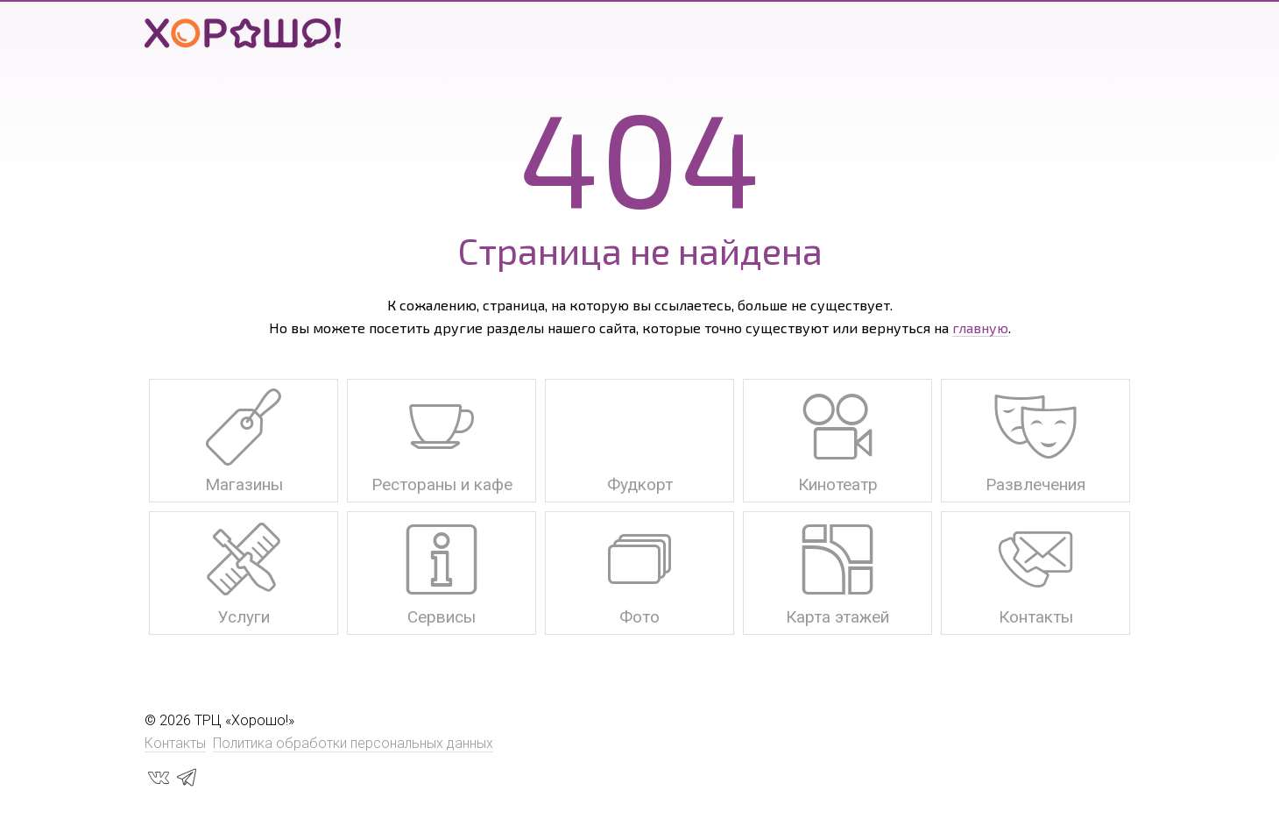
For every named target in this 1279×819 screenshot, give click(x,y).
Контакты (175, 743)
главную (980, 327)
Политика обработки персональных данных (353, 743)
